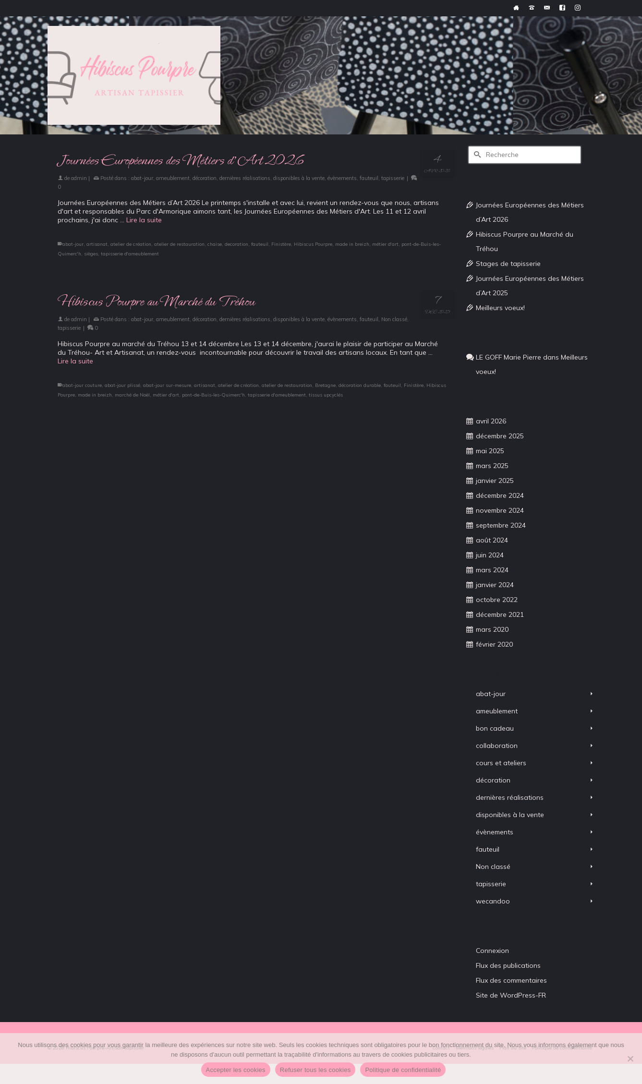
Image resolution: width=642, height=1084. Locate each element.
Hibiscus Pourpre (313, 244)
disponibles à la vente (299, 178)
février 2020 (494, 644)
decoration (236, 244)
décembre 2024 (500, 495)
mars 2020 (492, 629)
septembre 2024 (501, 525)
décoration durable (360, 385)
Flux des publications (508, 965)
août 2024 (492, 540)
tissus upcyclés (326, 395)
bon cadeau (495, 728)
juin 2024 (490, 555)
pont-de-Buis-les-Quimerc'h (213, 395)
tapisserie (392, 178)
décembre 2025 (500, 436)
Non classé (394, 319)
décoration (205, 178)
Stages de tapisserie (508, 263)
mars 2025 (492, 465)
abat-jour (142, 178)
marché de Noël (132, 395)
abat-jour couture (82, 385)
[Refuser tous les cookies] (630, 1058)
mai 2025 (490, 450)
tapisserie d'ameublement (130, 254)
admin (79, 178)
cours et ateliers (501, 763)
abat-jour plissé (122, 385)
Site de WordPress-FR (511, 995)
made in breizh (352, 244)
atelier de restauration (179, 244)
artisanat (97, 244)
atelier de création (130, 244)
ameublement (173, 178)
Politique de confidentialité (403, 1069)
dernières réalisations (244, 178)
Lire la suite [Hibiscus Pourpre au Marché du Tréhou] (75, 361)
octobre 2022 (497, 599)
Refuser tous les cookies (315, 1069)
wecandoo (493, 901)
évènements (342, 178)
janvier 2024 (495, 584)
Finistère (281, 244)
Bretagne (325, 385)
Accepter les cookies (236, 1069)
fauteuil (369, 178)
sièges (91, 254)
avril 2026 (491, 421)
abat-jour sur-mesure (167, 385)
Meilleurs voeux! (500, 307)
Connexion (492, 950)
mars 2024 (492, 570)
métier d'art (385, 244)
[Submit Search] (476, 154)
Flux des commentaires (511, 980)
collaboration (497, 745)
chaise (214, 244)
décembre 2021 (500, 614)
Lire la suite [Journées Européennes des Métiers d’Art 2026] (144, 220)
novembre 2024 (500, 510)
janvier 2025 (495, 480)
